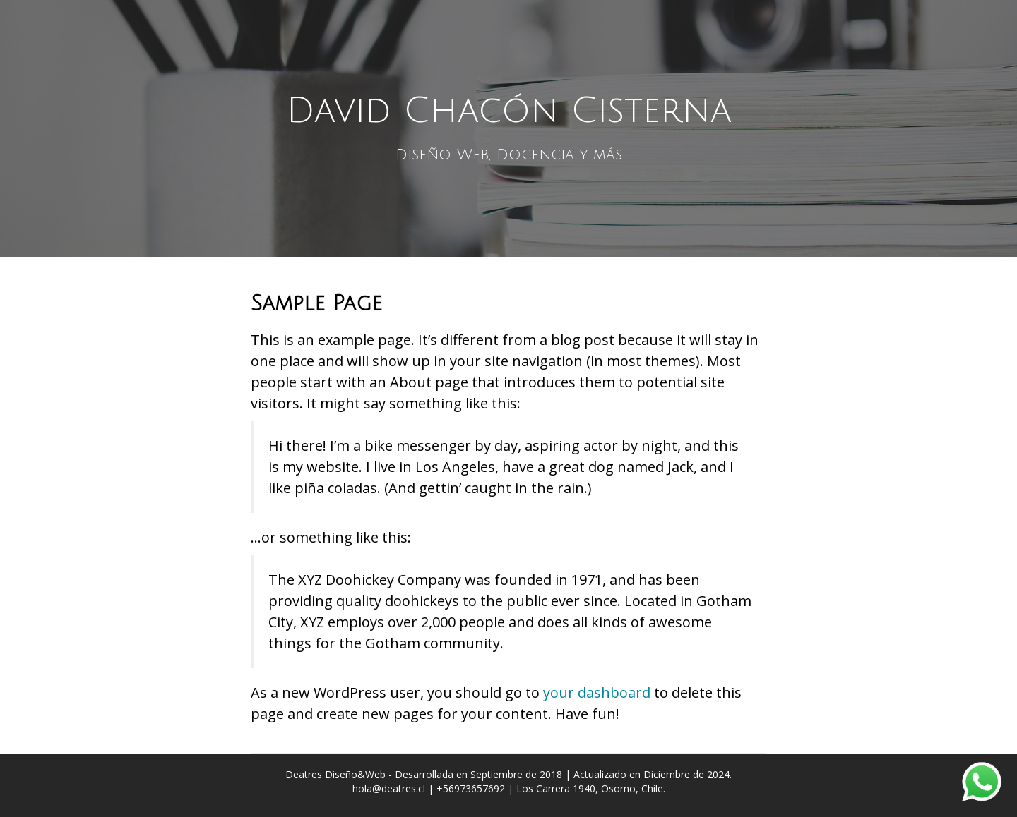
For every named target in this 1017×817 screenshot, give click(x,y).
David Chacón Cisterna (509, 111)
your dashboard (596, 692)
